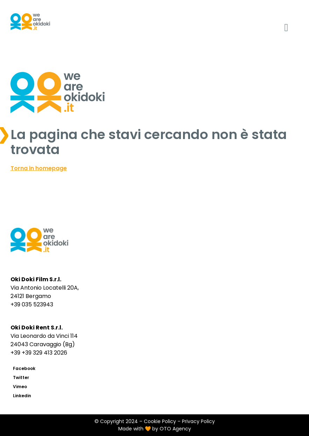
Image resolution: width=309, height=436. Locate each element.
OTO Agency (175, 428)
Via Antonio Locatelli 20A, (44, 288)
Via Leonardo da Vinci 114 (44, 336)
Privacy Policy (198, 421)
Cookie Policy (160, 421)
